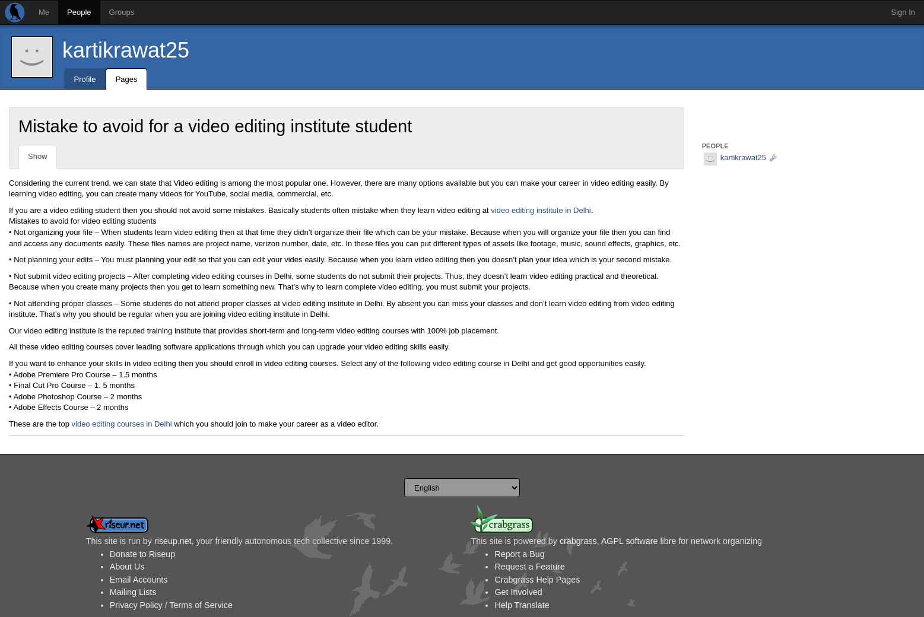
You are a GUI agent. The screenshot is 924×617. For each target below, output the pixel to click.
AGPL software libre (639, 541)
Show (37, 156)
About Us (127, 566)
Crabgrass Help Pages (537, 579)
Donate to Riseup (142, 554)
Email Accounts (139, 579)
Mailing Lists (133, 592)
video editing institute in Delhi (540, 210)
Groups (122, 12)
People (79, 12)
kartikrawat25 (125, 50)
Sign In (903, 12)
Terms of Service (200, 605)
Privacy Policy (136, 605)
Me (44, 12)
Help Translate (521, 605)
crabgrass (578, 541)
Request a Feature (529, 566)
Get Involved (518, 592)
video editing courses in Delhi (122, 423)
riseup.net (173, 541)
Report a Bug (519, 554)
